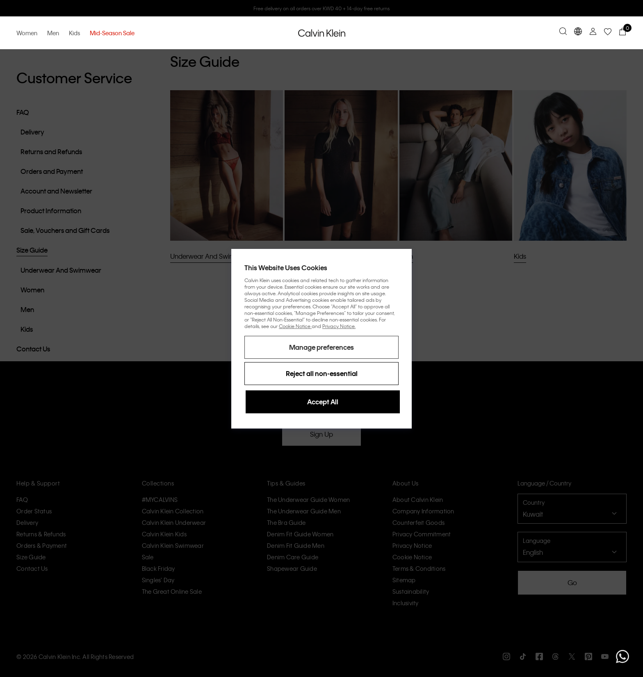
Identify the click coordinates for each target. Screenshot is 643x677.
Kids (74, 32)
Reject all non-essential (322, 373)
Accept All (322, 401)
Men (53, 32)
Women (26, 32)
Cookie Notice (295, 326)
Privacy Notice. (339, 326)
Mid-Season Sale (112, 32)
